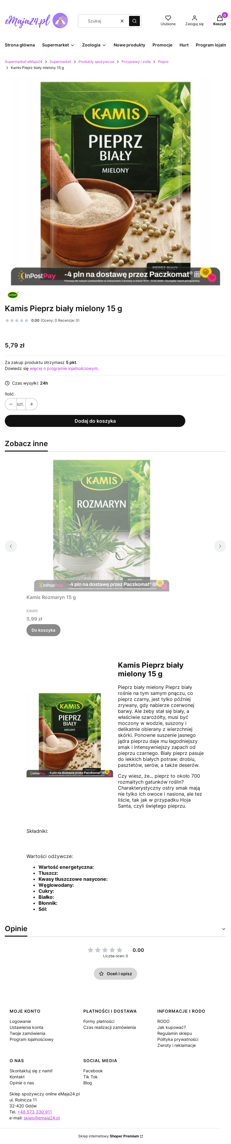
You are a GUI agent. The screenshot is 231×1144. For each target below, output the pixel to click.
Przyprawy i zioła (136, 61)
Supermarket (60, 61)
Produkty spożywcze (96, 61)
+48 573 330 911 (34, 1111)
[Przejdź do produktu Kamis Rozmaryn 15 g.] (101, 524)
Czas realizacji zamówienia (109, 1027)
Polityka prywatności (177, 1039)
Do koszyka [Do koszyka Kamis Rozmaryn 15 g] (43, 630)
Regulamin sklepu (174, 1033)
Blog (87, 1082)
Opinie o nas (22, 1082)
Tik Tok (90, 1076)
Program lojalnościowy (32, 1039)
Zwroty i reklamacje (176, 1045)
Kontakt (17, 1076)
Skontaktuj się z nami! (31, 1070)
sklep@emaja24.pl (42, 1117)
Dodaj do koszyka (95, 421)
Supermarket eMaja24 (23, 61)
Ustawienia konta (26, 1027)
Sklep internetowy (108, 1136)
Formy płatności (98, 1021)
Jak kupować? (171, 1027)
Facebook (93, 1070)
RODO (163, 1021)
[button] (134, 21)
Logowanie (20, 1021)
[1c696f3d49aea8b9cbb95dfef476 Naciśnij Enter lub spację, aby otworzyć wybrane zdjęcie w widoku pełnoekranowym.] (115, 181)
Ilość (9, 393)
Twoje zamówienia (27, 1033)
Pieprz (163, 61)
